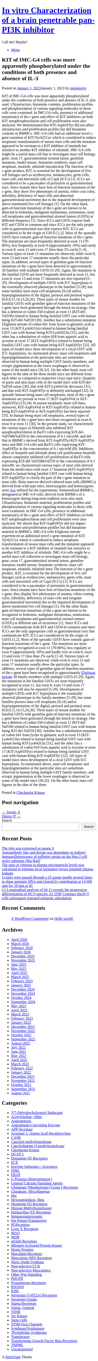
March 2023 (20, 1014)
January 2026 (21, 952)
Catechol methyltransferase (31, 1142)
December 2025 (23, 956)
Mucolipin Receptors (26, 1254)
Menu (15, 50)
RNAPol (17, 1287)
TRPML (17, 1345)
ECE (14, 1162)
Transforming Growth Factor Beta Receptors (44, 1341)
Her (14, 1196)
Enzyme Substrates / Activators (34, 1167)
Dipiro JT (11, 816)
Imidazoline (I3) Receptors (31, 1212)
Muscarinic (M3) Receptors (31, 1258)
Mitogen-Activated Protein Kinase (36, 1245)
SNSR (15, 1312)
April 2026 (19, 940)
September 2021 (23, 1089)
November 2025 (23, 960)
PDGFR (17, 1279)
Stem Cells (19, 1320)
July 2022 (18, 1047)
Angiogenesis (21, 1121)
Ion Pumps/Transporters (29, 1220)
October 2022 (21, 1035)
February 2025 (22, 981)
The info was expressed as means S (28, 848)
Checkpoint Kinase (30, 792)
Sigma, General (22, 1308)
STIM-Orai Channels (27, 1324)
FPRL (15, 1171)
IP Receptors (20, 1225)
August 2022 (20, 1043)
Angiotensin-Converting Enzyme (35, 1125)
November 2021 (23, 1081)
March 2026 (20, 944)
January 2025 (21, 985)
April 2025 (19, 973)
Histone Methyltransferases (31, 1208)
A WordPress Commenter (30, 919)
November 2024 (23, 993)
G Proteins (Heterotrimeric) (31, 1179)
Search (7, 820)
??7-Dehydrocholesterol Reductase (37, 1113)
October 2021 (21, 1085)
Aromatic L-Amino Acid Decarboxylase (40, 1133)
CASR (16, 1138)
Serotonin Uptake (24, 1299)
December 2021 (23, 1076)
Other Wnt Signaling (26, 1274)
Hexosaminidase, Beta (27, 1200)
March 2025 (20, 977)
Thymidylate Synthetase (29, 1332)
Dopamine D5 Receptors (29, 1158)
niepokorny (78, 88)
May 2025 (18, 969)
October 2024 (21, 998)
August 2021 (20, 1093)
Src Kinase (19, 1316)
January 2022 (21, 1072)
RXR (15, 1291)
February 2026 (22, 948)
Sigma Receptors (23, 1303)
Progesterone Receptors (28, 1283)
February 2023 (22, 1018)
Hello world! (63, 919)
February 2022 (22, 1068)
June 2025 (18, 964)
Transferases (20, 1337)
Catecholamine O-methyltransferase (37, 1146)
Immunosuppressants (26, 1216)
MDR (15, 1237)
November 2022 (23, 1031)
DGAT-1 (17, 1154)
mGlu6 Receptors (24, 1241)
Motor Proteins (22, 1250)
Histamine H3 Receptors (29, 1204)
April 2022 (19, 1060)
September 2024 (23, 1002)
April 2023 (19, 1010)
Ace (13, 490)
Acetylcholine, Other (26, 1117)
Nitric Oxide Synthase (27, 1262)
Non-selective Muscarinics (31, 1270)
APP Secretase (22, 1129)
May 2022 (18, 1056)
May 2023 (18, 1006)
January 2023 (21, 1022)
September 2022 (23, 1039)
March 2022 (20, 1064)
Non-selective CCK (25, 1266)
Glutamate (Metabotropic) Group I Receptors (44, 1187)
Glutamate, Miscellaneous (30, 1191)
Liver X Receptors (24, 1229)
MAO (15, 1233)
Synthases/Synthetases (27, 1328)
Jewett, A (11, 812)
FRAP (15, 1175)
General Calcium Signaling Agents (37, 1183)
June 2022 (18, 1052)
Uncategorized (22, 1349)
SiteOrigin (13, 1357)
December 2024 (23, 989)
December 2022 (23, 1027)
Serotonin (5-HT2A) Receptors (34, 1295)
